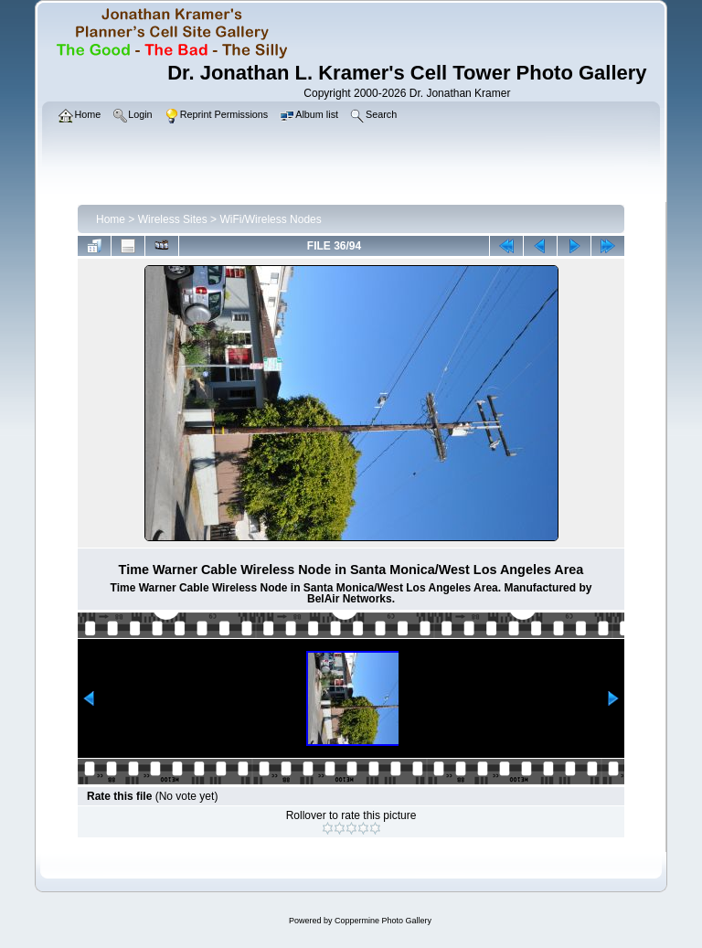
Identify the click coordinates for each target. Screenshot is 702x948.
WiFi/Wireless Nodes (270, 219)
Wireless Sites (172, 219)
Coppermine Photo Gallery (383, 920)
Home (110, 219)
